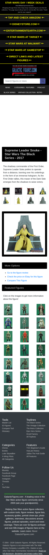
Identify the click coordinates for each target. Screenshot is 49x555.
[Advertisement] (24, 120)
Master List (6, 423)
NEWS (7, 87)
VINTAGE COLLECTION (25, 92)
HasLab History (33, 451)
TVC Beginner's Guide (36, 448)
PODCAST (41, 87)
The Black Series (34, 423)
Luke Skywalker (8, 453)
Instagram (6, 479)
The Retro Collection (35, 428)
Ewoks (5, 451)
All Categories (8, 459)
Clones (5, 448)
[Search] (42, 81)
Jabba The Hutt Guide (36, 453)
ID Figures (6, 426)
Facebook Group (9, 473)
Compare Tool (8, 428)
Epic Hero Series (34, 431)
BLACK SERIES (9, 92)
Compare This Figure (17, 280)
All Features (32, 456)
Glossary (6, 431)
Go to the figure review (17, 273)
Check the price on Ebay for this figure (25, 277)
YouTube (6, 487)
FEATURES (30, 87)
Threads (5, 481)
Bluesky (5, 470)
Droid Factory (32, 434)
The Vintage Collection (36, 426)
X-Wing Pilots (7, 456)
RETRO (39, 92)
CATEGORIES (19, 87)
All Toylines (31, 437)
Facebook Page (8, 476)
